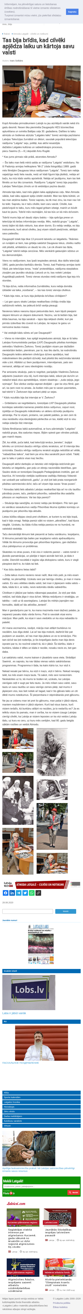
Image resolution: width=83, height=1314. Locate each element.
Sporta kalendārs (12, 1097)
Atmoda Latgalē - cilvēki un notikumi (30, 34)
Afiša (6, 1092)
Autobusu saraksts (13, 1121)
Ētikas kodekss (60, 1307)
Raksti (7, 34)
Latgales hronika (12, 1102)
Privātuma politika (61, 1303)
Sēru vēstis (9, 1111)
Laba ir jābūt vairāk (14, 1013)
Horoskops (9, 1107)
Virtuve (7, 1125)
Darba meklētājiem (13, 1116)
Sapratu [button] (72, 12)
